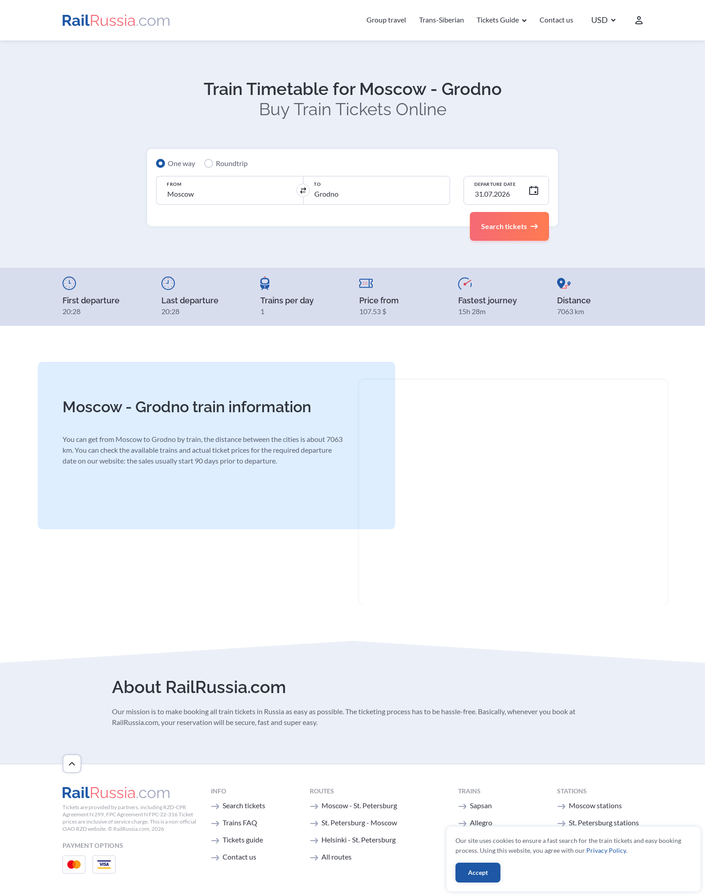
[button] (603, 20)
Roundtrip (232, 163)
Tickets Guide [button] (498, 19)
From (174, 184)
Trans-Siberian (441, 19)
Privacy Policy (606, 850)
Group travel (386, 19)
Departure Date (495, 184)
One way (181, 163)
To (317, 184)
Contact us (556, 19)
